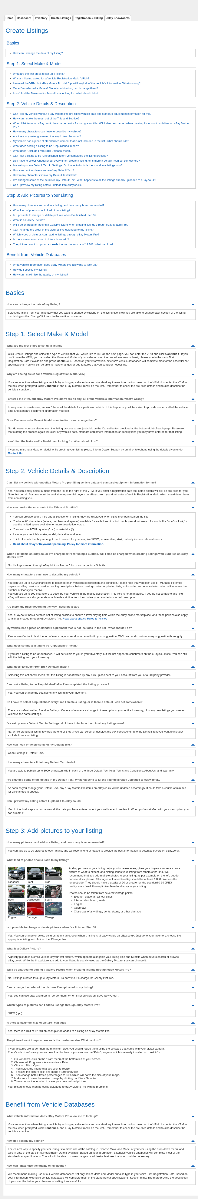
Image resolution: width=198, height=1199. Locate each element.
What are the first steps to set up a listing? (39, 73)
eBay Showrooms (118, 18)
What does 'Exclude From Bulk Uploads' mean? (42, 150)
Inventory (41, 18)
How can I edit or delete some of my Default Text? (43, 170)
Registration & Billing (89, 18)
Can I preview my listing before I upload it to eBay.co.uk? (47, 184)
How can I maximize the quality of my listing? (40, 274)
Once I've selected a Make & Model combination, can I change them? (55, 88)
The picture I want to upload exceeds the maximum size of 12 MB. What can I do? (63, 244)
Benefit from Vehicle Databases (36, 254)
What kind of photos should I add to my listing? (41, 210)
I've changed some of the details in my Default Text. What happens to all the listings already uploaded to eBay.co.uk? (84, 180)
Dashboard (24, 18)
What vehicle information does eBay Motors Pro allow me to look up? (55, 264)
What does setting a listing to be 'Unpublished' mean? (46, 146)
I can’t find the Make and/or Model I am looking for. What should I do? (55, 93)
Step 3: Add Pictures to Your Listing (40, 195)
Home (9, 18)
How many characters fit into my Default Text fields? (44, 175)
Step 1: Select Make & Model (34, 63)
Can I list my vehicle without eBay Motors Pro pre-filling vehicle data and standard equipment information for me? (82, 113)
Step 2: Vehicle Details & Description (41, 103)
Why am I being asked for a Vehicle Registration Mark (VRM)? (51, 78)
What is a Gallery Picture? (29, 220)
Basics (13, 43)
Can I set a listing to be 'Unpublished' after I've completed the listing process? (60, 155)
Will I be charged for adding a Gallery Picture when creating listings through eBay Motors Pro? (70, 224)
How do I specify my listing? (30, 269)
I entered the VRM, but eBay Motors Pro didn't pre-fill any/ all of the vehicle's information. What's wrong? (77, 83)
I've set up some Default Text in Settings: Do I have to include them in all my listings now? (68, 165)
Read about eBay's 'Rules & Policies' (85, 618)
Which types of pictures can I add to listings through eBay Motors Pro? (56, 234)
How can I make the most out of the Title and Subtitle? (46, 118)
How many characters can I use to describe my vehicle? (47, 131)
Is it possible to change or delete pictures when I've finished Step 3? (54, 215)
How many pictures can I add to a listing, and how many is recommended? (58, 205)
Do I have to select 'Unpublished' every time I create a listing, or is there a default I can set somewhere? (76, 160)
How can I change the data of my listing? (38, 53)
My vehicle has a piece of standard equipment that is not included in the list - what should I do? (71, 141)
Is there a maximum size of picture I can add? (41, 239)
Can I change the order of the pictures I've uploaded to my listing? (53, 229)
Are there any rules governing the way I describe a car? (47, 136)
